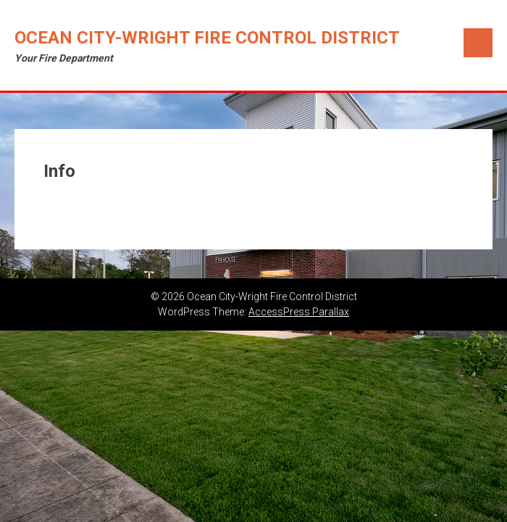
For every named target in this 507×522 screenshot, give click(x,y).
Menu (478, 42)
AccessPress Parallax (298, 312)
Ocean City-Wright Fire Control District (207, 38)
